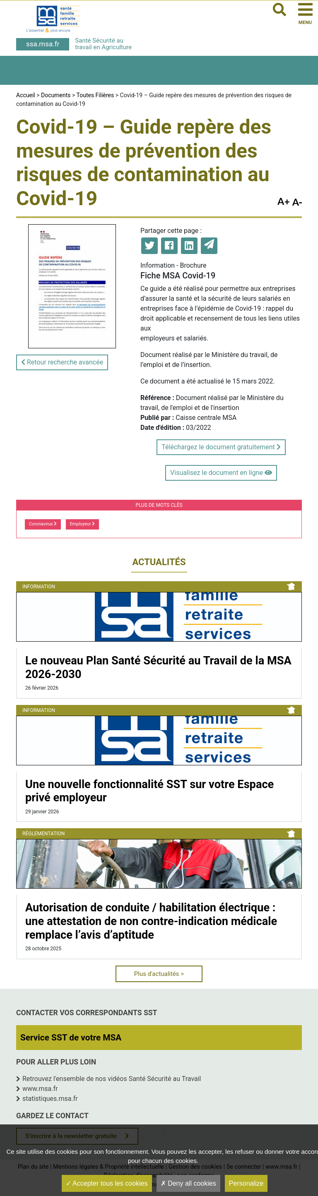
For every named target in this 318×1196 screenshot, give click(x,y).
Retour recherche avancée (62, 362)
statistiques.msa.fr (50, 1099)
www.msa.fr (40, 1089)
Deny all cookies (188, 1183)
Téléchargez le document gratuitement (220, 447)
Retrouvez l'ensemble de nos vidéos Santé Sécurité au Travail (111, 1079)
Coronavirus (43, 524)
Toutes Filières (95, 95)
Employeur (82, 524)
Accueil (25, 95)
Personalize (246, 1183)
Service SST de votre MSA (70, 1038)
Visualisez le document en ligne (221, 473)
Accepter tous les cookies (107, 1183)
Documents (55, 95)
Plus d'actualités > (159, 974)
